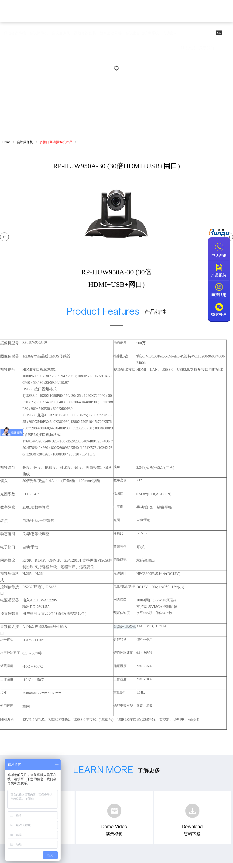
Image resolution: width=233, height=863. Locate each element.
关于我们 (206, 48)
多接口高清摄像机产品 (56, 142)
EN (228, 32)
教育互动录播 (110, 33)
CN (219, 32)
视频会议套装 (85, 33)
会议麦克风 (60, 33)
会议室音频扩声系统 (142, 33)
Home (6, 142)
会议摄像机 (38, 33)
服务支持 (188, 48)
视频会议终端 (14, 33)
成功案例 (169, 33)
